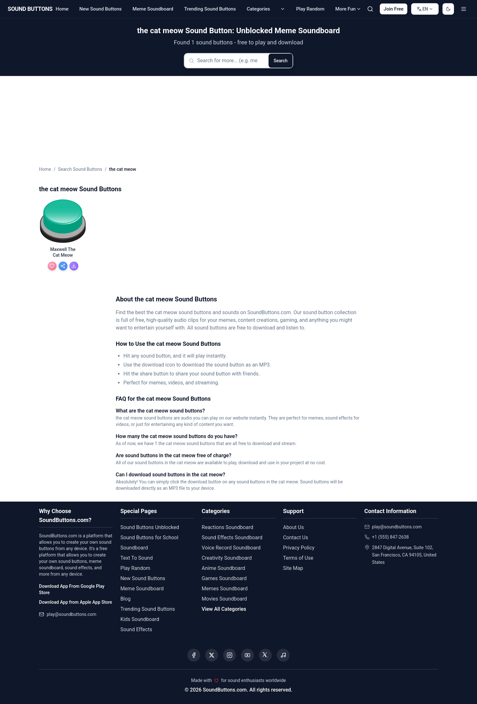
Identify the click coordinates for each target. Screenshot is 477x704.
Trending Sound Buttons (210, 9)
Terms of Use (298, 558)
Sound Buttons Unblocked (149, 527)
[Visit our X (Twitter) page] (211, 655)
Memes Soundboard (225, 589)
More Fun (348, 9)
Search (280, 60)
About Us (293, 527)
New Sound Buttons (100, 9)
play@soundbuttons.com (71, 614)
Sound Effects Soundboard (232, 537)
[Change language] (425, 9)
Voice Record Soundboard (231, 548)
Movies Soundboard (224, 599)
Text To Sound (136, 558)
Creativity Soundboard (227, 558)
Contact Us (295, 537)
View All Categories (224, 609)
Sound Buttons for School (149, 537)
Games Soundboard (224, 578)
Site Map (293, 568)
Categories (258, 9)
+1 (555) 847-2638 (390, 537)
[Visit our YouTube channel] (247, 655)
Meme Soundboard (153, 9)
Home (62, 9)
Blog (125, 599)
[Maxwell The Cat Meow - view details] (63, 253)
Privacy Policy (299, 548)
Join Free (393, 9)
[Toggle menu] (463, 9)
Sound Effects (136, 629)
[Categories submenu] (282, 8)
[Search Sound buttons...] (370, 9)
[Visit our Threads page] (265, 655)
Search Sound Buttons (80, 169)
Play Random (310, 9)
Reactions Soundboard (227, 527)
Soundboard (134, 548)
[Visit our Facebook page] (193, 655)
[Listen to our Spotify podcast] (283, 655)
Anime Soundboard (223, 568)
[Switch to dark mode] (448, 9)
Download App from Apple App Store (75, 602)
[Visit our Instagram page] (229, 655)
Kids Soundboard (139, 619)
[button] (63, 222)
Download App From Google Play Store (72, 589)
